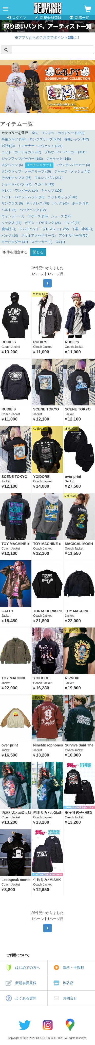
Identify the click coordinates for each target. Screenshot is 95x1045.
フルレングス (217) (48, 178)
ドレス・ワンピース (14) (20, 190)
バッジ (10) (10, 235)
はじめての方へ (27, 968)
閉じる (38, 252)
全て (35, 133)
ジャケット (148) (58, 158)
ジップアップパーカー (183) (22, 158)
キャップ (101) (52, 190)
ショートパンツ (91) (16, 184)
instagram (47, 1025)
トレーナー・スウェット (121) (40, 146)
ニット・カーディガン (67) (21, 152)
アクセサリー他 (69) (73, 235)
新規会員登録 (48, 18)
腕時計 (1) (9, 229)
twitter (24, 1025)
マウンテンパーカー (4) (72, 165)
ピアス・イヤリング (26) (43, 223)
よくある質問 (25, 998)
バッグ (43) (60, 203)
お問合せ (70, 998)
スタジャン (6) (12, 165)
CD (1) (60, 242)
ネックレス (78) (37, 203)
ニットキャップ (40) (62, 197)
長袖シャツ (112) (76, 139)
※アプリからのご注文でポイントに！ (48, 37)
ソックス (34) (11, 223)
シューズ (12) (61, 216)
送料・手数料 (73, 968)
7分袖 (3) (8, 146)
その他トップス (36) (16, 178)
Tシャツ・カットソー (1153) (63, 133)
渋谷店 (68, 983)
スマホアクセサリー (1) (38, 235)
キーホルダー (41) (15, 242)
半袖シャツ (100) (14, 139)
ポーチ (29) (80, 203)
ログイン (16, 18)
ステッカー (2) (41, 242)
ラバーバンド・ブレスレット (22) (44, 229)
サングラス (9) (12, 203)
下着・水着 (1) (82, 229)
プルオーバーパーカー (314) (65, 152)
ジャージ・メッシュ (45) (72, 171)
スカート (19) (44, 184)
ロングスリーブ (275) (45, 139)
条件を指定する (15, 252)
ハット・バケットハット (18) (23, 197)
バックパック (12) (33, 210)
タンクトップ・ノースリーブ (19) (26, 171)
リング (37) (72, 223)
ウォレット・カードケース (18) (25, 216)
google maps (70, 1025)
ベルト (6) (9, 210)
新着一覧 (79, 18)
